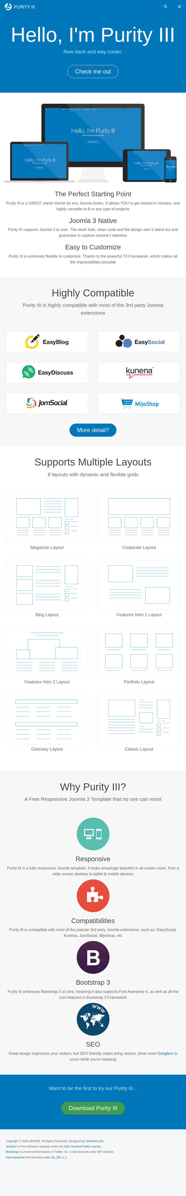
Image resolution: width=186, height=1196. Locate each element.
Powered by (28, 1170)
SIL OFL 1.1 (59, 1157)
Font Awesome (15, 1157)
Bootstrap (12, 1152)
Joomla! (11, 1146)
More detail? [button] (93, 430)
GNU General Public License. (83, 1146)
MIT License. (105, 1152)
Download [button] (93, 1108)
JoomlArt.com (94, 1141)
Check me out (93, 71)
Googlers (165, 1053)
